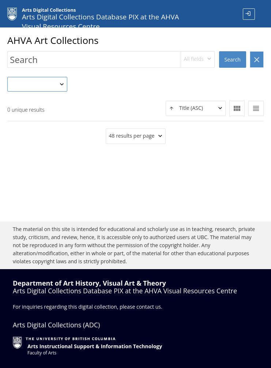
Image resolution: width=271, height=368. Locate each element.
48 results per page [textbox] (132, 135)
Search (233, 59)
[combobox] (198, 59)
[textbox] (195, 108)
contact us (148, 306)
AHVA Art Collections (52, 40)
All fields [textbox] (194, 58)
